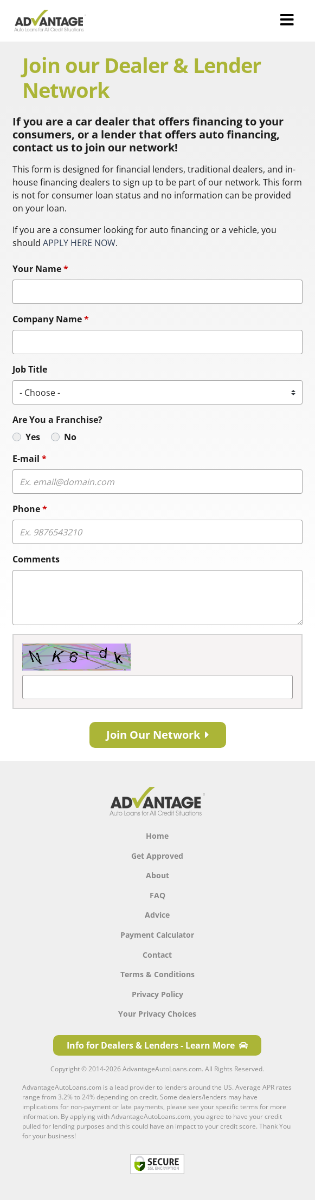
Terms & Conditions (157, 974)
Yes (32, 437)
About (157, 875)
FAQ (157, 895)
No (70, 437)
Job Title (29, 369)
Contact (157, 955)
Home (157, 836)
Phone (29, 509)
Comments (36, 559)
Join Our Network (157, 734)
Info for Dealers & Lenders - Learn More (157, 1045)
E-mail (29, 459)
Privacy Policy (157, 994)
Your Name (40, 269)
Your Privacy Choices (157, 1014)
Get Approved (157, 856)
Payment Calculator (157, 935)
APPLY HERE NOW (79, 243)
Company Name (50, 319)
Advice (157, 915)
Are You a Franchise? (57, 420)
